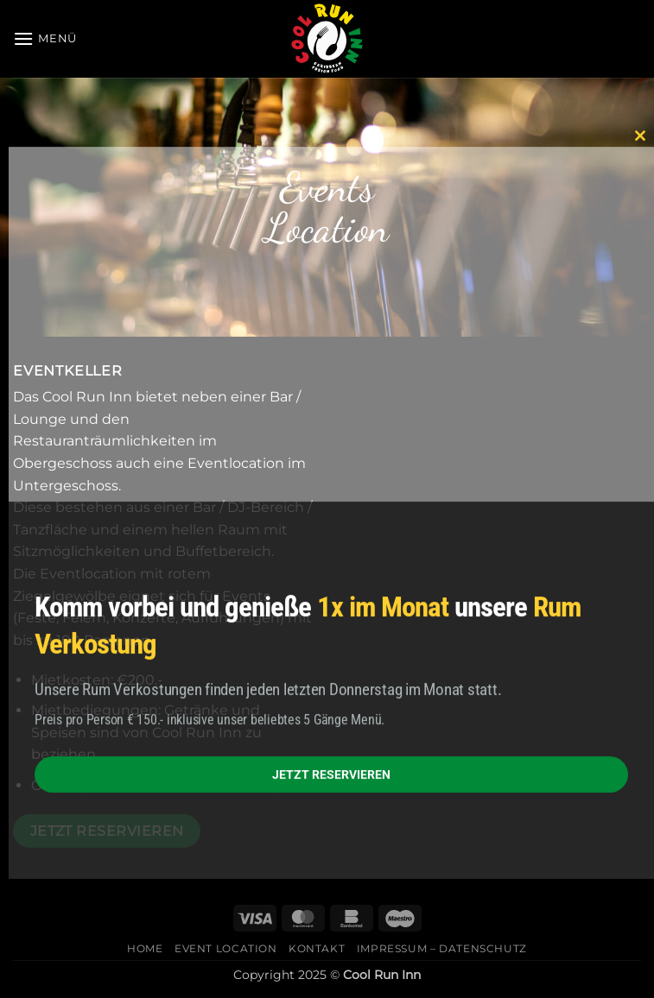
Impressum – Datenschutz (442, 948)
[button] (45, 38)
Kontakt (317, 948)
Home (144, 948)
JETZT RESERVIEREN (331, 774)
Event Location (226, 948)
